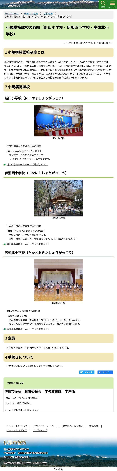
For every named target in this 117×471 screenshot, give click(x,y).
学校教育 (48, 13)
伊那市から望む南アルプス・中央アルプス (25, 462)
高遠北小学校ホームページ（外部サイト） (28, 329)
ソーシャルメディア (17, 430)
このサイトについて (17, 426)
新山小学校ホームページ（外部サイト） (27, 164)
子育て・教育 (31, 13)
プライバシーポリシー (44, 426)
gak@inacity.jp (31, 409)
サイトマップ (40, 430)
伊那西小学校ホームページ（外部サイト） (28, 244)
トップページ (11, 13)
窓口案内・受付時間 (72, 426)
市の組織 (93, 426)
